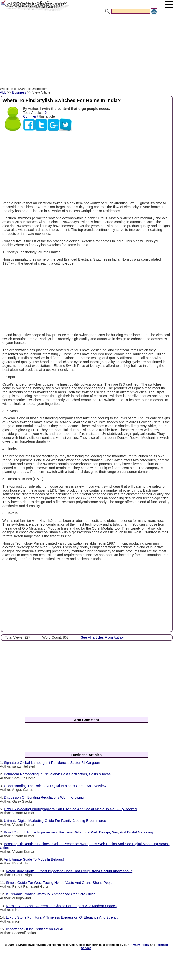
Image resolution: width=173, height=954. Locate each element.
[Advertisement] (86, 51)
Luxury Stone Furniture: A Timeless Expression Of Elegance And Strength (63, 917)
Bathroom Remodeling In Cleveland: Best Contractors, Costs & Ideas (57, 774)
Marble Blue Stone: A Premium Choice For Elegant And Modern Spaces (61, 906)
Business (19, 92)
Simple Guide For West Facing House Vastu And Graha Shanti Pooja (59, 883)
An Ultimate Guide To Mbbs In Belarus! (34, 859)
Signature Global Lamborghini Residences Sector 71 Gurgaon (52, 763)
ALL (3, 92)
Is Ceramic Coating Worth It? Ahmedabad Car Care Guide (51, 894)
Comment (30, 116)
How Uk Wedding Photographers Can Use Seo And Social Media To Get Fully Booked (70, 809)
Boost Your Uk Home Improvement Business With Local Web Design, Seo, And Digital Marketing (78, 832)
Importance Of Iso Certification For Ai (34, 929)
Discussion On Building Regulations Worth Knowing (44, 797)
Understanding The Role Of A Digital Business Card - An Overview (55, 786)
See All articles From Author (102, 637)
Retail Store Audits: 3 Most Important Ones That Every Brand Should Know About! (69, 871)
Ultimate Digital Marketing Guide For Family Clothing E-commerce (55, 821)
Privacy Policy (139, 944)
